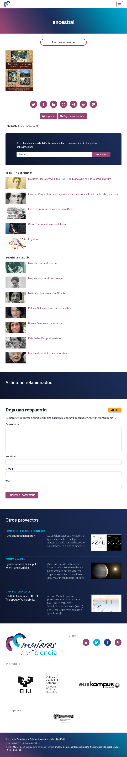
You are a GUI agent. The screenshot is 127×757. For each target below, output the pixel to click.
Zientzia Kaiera (15, 559)
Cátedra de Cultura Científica (33, 739)
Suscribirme (101, 154)
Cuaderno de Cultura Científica (25, 531)
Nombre (11, 456)
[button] (33, 104)
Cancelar (115, 410)
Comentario (13, 424)
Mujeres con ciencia (23, 747)
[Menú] (120, 4)
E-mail (10, 469)
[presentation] (63, 183)
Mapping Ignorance (18, 591)
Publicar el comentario (21, 495)
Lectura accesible (63, 42)
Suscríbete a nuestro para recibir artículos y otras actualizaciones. (57, 145)
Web (8, 481)
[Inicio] (7, 4)
